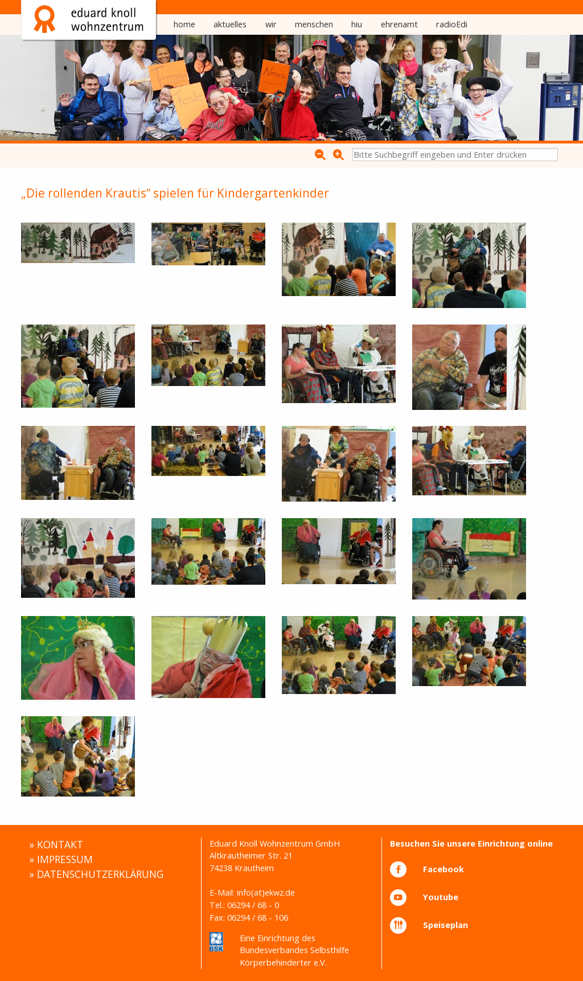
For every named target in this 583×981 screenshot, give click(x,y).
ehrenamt (399, 24)
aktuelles (230, 24)
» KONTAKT (56, 844)
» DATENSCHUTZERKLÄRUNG (96, 874)
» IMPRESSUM (61, 859)
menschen (314, 24)
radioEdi (451, 24)
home (184, 24)
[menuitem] (184, 24)
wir (271, 24)
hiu (356, 24)
